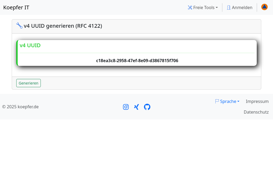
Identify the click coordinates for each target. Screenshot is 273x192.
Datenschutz (256, 112)
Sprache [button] (225, 101)
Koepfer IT (16, 7)
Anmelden (239, 7)
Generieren (28, 83)
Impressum (257, 101)
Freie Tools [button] (201, 7)
